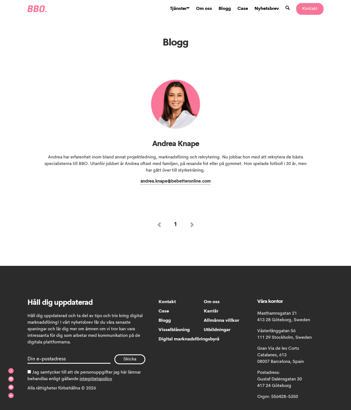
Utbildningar (217, 330)
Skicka (129, 359)
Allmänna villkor (221, 320)
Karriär (211, 311)
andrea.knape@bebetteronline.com (175, 181)
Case (242, 9)
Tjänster (179, 8)
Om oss (204, 9)
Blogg (225, 9)
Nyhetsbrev (266, 9)
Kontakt (310, 9)
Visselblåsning (174, 330)
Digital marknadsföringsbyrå (181, 339)
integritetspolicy (96, 379)
